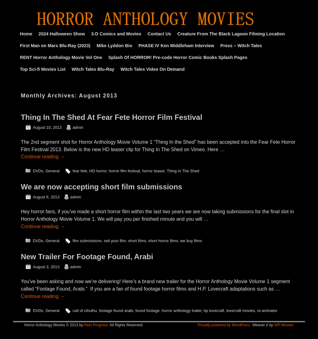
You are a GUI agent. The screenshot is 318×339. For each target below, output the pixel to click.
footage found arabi (116, 310)
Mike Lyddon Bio (114, 45)
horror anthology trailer (182, 310)
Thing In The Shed (183, 171)
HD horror (98, 171)
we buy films (191, 240)
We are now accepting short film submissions (101, 187)
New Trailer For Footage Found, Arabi (87, 256)
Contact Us (159, 33)
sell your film (115, 240)
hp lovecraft (214, 310)
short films (137, 240)
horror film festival (124, 171)
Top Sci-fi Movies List (43, 69)
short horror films (163, 240)
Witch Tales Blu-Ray (93, 69)
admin (77, 127)
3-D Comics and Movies (116, 33)
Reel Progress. (96, 325)
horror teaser (153, 171)
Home (26, 33)
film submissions (87, 240)
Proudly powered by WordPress (224, 325)
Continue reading (43, 156)
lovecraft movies (240, 310)
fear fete (80, 171)
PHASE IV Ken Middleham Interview (176, 45)
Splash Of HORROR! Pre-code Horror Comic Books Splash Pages (178, 57)
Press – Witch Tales (241, 45)
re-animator (267, 310)
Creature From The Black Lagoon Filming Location (231, 33)
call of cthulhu (85, 310)
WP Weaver (284, 325)
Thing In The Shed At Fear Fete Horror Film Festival (111, 117)
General (52, 171)
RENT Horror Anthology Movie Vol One (61, 57)
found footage (147, 310)
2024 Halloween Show (62, 33)
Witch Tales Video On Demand (152, 69)
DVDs (38, 171)
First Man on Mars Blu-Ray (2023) (55, 45)
